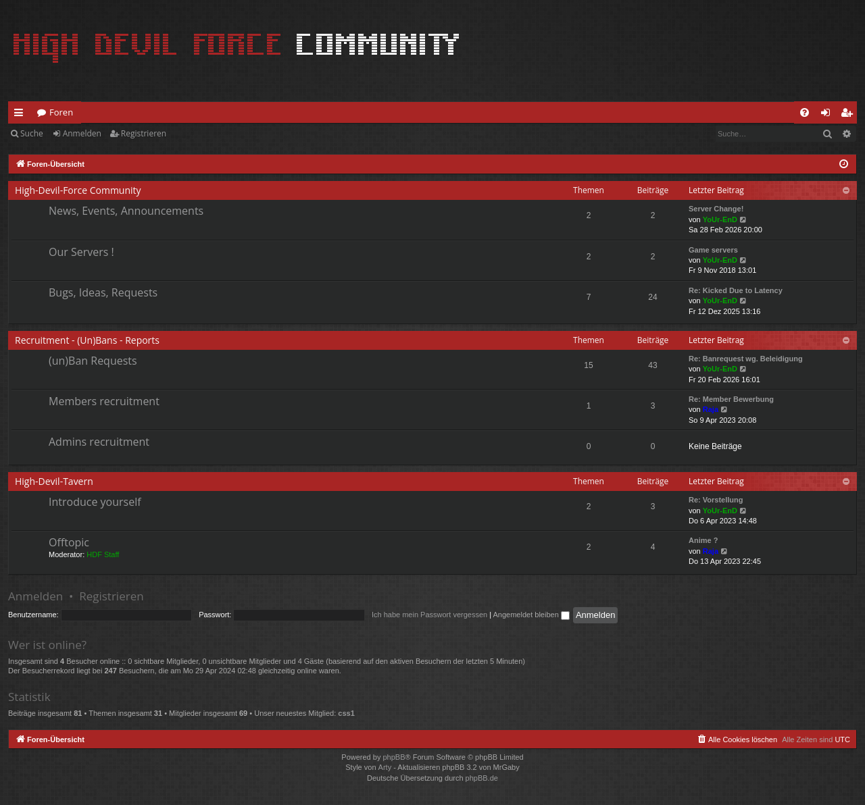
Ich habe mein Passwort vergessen (429, 615)
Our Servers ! (81, 251)
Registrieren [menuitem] (849, 115)
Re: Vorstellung (716, 500)
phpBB (393, 757)
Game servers (713, 250)
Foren (61, 112)
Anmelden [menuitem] (829, 115)
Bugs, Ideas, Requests (103, 292)
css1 (346, 713)
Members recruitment (104, 401)
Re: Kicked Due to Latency (736, 290)
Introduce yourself (95, 501)
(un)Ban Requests (93, 360)
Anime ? (703, 540)
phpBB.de (482, 778)
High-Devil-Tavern (54, 481)
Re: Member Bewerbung (731, 399)
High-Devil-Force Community (78, 190)
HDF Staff (102, 554)
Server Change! (716, 209)
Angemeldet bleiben (531, 615)
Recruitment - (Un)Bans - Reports (87, 340)
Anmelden (82, 133)
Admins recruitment (99, 441)
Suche (31, 133)
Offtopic (69, 542)
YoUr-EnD (720, 219)
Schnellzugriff (21, 115)
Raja (710, 409)
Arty (385, 767)
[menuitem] (804, 112)
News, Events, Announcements (126, 210)
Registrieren (143, 133)
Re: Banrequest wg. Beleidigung (746, 359)
